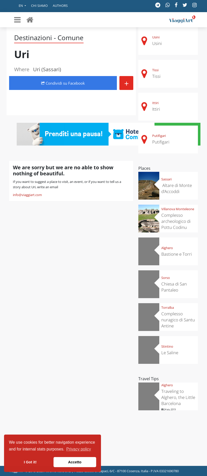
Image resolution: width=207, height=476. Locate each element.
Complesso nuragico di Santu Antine (178, 320)
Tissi (155, 70)
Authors (60, 5)
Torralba (167, 307)
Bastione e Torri (176, 254)
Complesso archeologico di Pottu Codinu (176, 221)
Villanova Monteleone (177, 209)
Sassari (166, 179)
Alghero (167, 248)
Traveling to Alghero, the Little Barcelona (178, 397)
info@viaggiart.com (27, 195)
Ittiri (155, 103)
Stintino (167, 346)
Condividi (63, 83)
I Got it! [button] (30, 462)
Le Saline (169, 352)
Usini (156, 37)
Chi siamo (39, 5)
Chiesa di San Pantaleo (174, 287)
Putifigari (159, 135)
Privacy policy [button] (78, 449)
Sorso (165, 277)
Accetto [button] (75, 462)
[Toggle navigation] (17, 19)
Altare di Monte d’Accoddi (176, 188)
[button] (19, 6)
